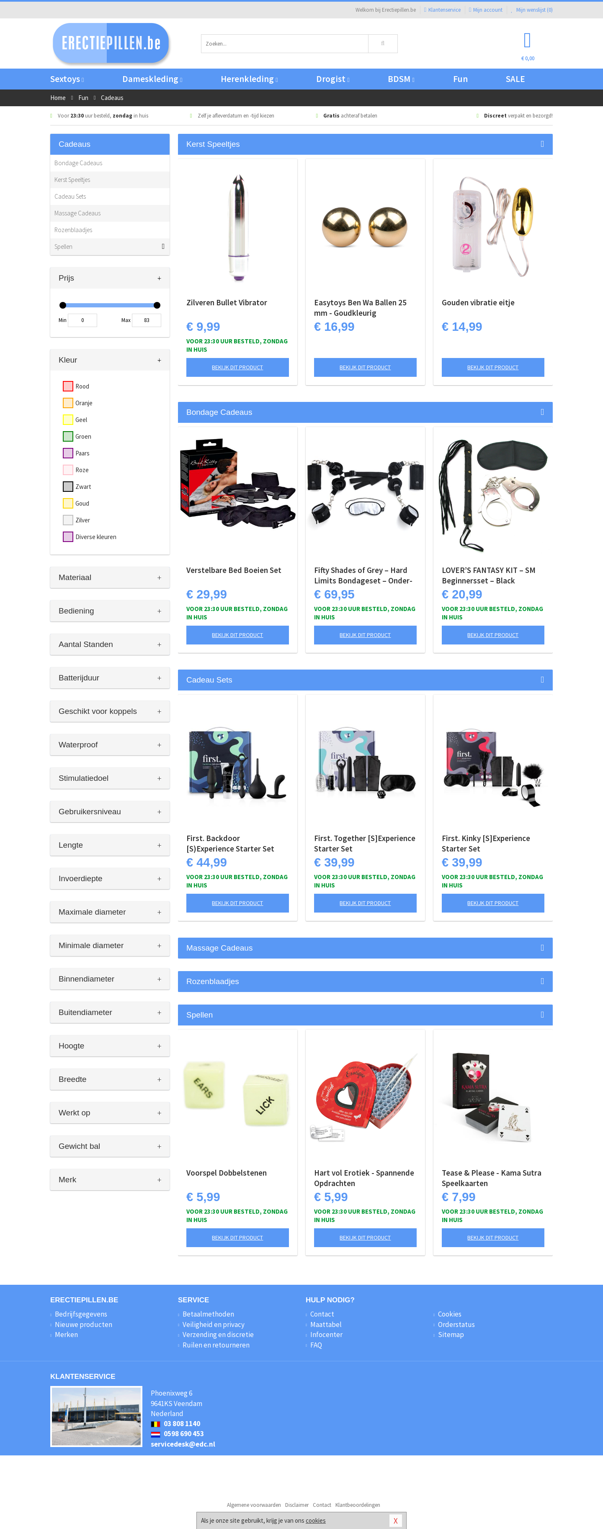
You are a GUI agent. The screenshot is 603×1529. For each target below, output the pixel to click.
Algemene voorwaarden (254, 1505)
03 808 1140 (175, 1423)
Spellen (63, 247)
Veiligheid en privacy (214, 1324)
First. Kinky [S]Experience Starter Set (486, 843)
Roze (82, 470)
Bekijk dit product (237, 367)
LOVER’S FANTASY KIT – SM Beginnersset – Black (489, 575)
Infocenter (326, 1334)
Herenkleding (249, 78)
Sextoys (67, 78)
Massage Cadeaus (77, 213)
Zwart (83, 487)
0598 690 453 (177, 1433)
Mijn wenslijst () (532, 9)
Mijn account (485, 9)
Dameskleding (152, 78)
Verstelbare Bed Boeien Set (233, 570)
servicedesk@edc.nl (183, 1444)
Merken (66, 1334)
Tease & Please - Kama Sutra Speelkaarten (491, 1178)
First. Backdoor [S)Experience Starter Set (230, 843)
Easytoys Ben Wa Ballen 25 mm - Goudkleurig (360, 307)
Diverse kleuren (95, 537)
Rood (82, 386)
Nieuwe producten (83, 1324)
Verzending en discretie (218, 1334)
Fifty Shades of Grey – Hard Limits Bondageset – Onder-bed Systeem (363, 575)
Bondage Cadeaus (78, 163)
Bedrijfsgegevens (81, 1314)
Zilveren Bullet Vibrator (226, 302)
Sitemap (451, 1334)
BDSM (401, 78)
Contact (322, 1314)
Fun (460, 78)
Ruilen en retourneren (216, 1345)
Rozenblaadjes (73, 230)
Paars (82, 453)
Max (126, 320)
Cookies (449, 1314)
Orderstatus (456, 1324)
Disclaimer (297, 1505)
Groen (83, 436)
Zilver (82, 520)
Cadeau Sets (70, 196)
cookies (316, 1520)
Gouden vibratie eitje (478, 302)
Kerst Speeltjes (72, 180)
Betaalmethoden (208, 1314)
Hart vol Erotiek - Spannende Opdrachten (364, 1178)
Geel (81, 420)
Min (63, 320)
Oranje (84, 403)
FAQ (316, 1345)
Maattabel (326, 1324)
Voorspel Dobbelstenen (226, 1173)
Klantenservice (442, 9)
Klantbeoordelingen (357, 1505)
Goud (82, 503)
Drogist (332, 78)
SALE (515, 78)
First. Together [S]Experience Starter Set (364, 843)
